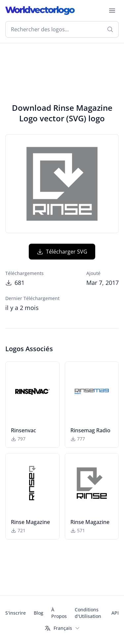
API (115, 613)
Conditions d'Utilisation (88, 612)
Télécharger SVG (62, 251)
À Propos (59, 612)
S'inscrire (15, 613)
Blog (38, 613)
